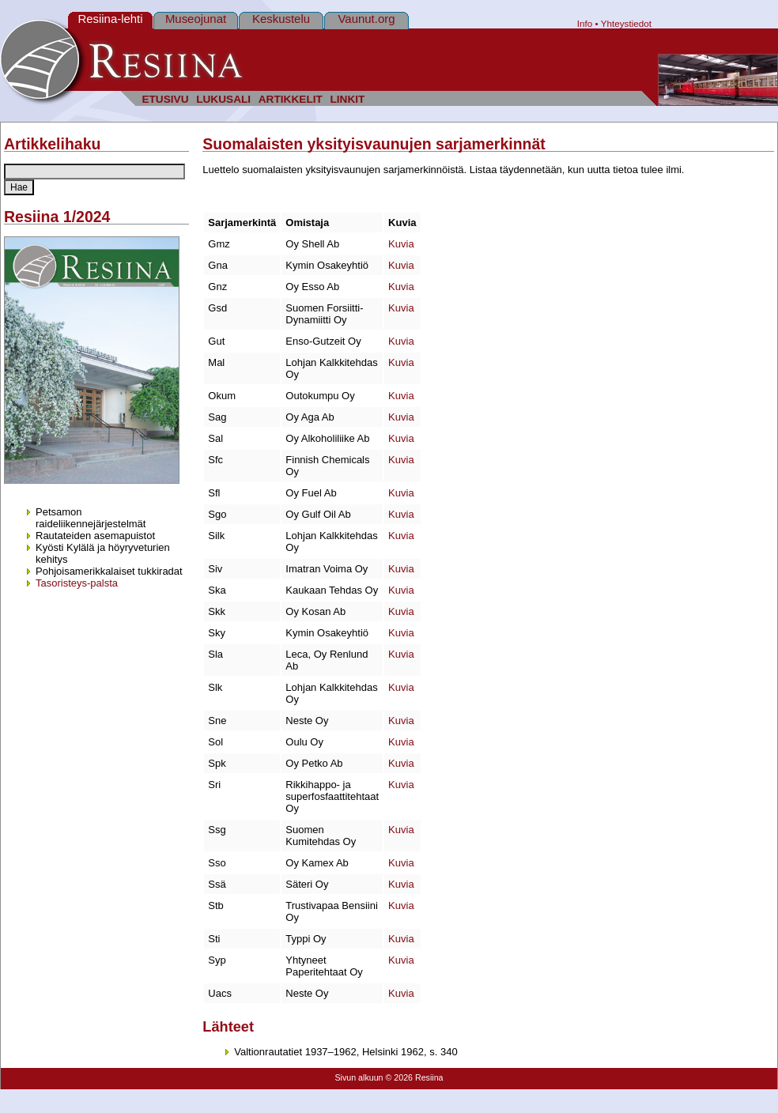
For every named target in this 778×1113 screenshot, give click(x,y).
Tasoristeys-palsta (77, 583)
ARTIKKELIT (291, 99)
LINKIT (347, 99)
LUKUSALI (223, 99)
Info (585, 23)
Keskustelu (281, 18)
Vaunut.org (366, 18)
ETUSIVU (165, 99)
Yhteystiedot (626, 23)
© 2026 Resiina (414, 1077)
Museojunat (195, 18)
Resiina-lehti (109, 18)
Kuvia (401, 244)
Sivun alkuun (358, 1077)
